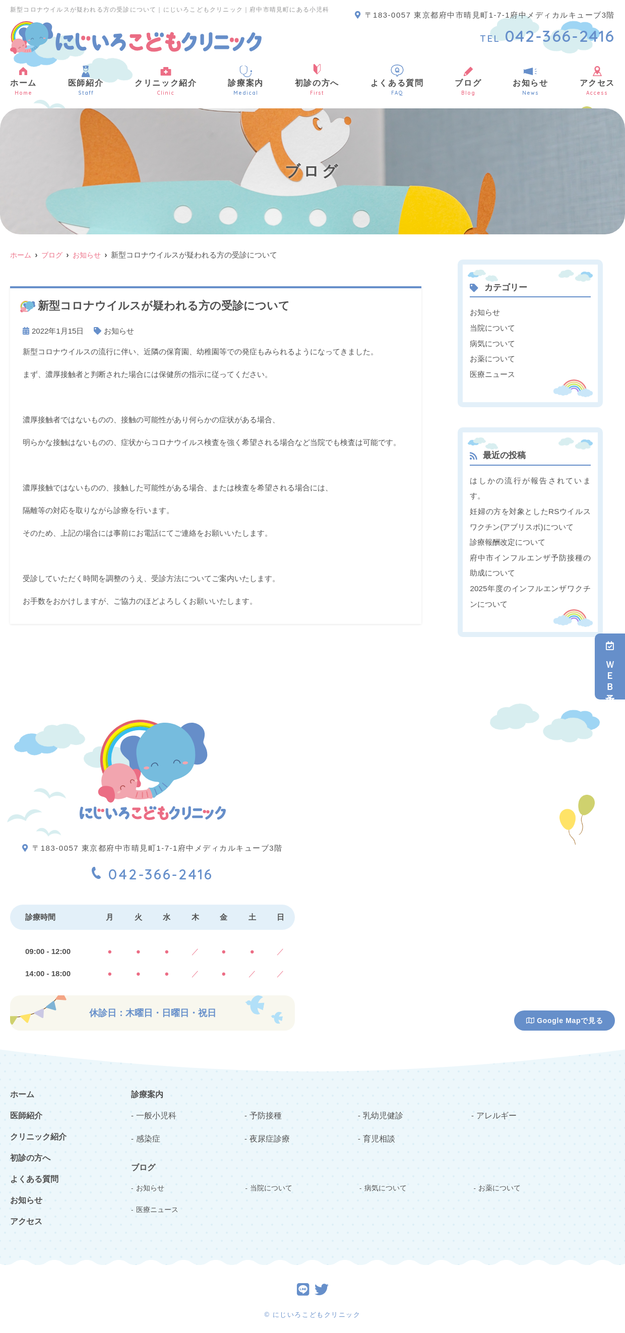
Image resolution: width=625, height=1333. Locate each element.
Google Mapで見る (564, 1016)
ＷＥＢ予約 (610, 666)
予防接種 (264, 1110)
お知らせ (530, 80)
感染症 (147, 1132)
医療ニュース (492, 372)
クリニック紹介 (166, 80)
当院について (492, 327)
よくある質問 (397, 80)
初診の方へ (317, 80)
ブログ (468, 80)
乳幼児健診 (382, 1110)
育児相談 (378, 1132)
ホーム (23, 80)
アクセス (26, 1217)
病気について (492, 342)
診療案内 (245, 80)
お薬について (492, 357)
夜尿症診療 (268, 1132)
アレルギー (495, 1110)
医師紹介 (85, 80)
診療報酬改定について (507, 539)
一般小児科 (155, 1110)
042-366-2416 (152, 867)
